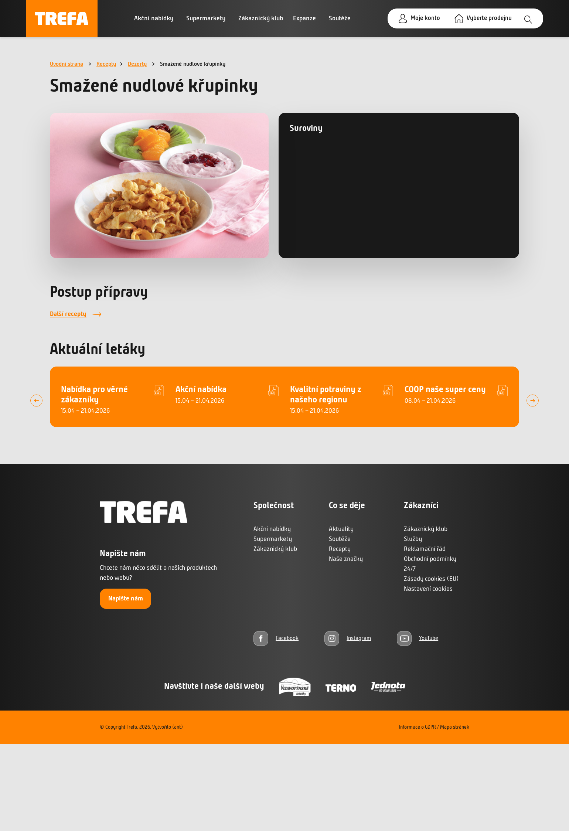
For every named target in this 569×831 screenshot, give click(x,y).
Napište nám (125, 598)
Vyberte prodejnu (488, 18)
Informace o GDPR (417, 727)
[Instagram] (347, 638)
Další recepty (68, 314)
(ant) (177, 727)
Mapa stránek (454, 727)
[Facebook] (276, 638)
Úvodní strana (66, 64)
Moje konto (421, 18)
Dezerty (137, 64)
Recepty (106, 64)
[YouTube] (417, 638)
